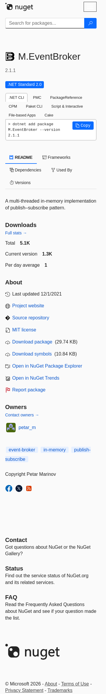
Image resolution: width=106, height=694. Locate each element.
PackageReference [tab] (66, 97)
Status (14, 568)
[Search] (90, 23)
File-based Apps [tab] (22, 115)
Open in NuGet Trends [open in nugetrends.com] (35, 378)
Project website (28, 305)
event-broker (22, 449)
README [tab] (21, 157)
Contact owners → (22, 415)
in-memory (55, 449)
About (51, 683)
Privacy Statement (24, 690)
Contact (16, 540)
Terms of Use (75, 683)
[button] (83, 125)
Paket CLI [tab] (34, 106)
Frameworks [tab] (56, 157)
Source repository (30, 317)
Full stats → (16, 233)
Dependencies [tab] (25, 170)
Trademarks (59, 690)
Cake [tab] (48, 115)
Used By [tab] (61, 170)
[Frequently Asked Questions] (11, 597)
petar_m (27, 427)
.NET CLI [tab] (16, 97)
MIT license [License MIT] (24, 329)
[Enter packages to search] (45, 23)
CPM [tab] (13, 106)
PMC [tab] (37, 97)
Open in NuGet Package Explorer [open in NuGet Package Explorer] (47, 365)
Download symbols (32, 353)
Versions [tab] (20, 183)
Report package (29, 389)
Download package (32, 341)
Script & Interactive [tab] (67, 106)
